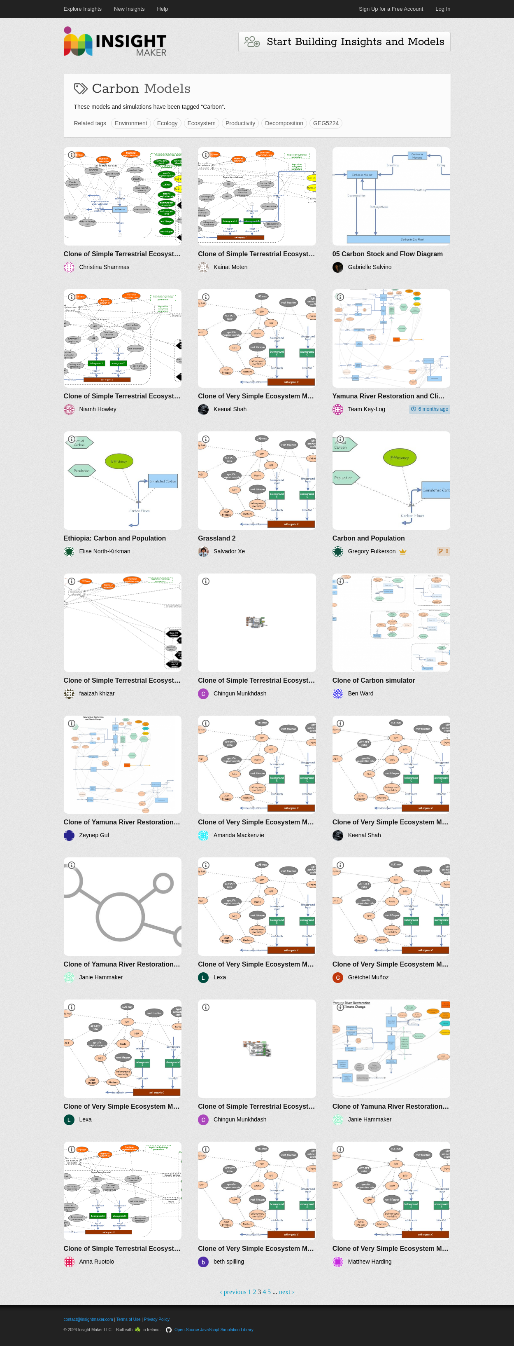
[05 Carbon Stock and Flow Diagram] (392, 210)
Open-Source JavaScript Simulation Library (214, 1329)
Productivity (240, 123)
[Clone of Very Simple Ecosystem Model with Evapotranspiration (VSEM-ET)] (257, 352)
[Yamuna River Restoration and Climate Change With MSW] (392, 352)
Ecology (167, 123)
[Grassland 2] (257, 494)
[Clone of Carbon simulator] (392, 636)
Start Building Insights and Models (344, 42)
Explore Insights (83, 9)
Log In (442, 9)
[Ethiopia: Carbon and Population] (123, 494)
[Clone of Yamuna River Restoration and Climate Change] (123, 778)
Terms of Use (128, 1319)
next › (286, 1291)
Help (162, 9)
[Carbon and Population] (392, 494)
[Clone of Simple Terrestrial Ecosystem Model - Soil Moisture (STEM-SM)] (123, 210)
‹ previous (233, 1291)
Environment (131, 123)
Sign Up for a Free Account (391, 9)
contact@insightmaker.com (88, 1319)
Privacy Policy (157, 1319)
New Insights (129, 9)
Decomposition (284, 123)
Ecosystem (202, 123)
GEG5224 (326, 123)
